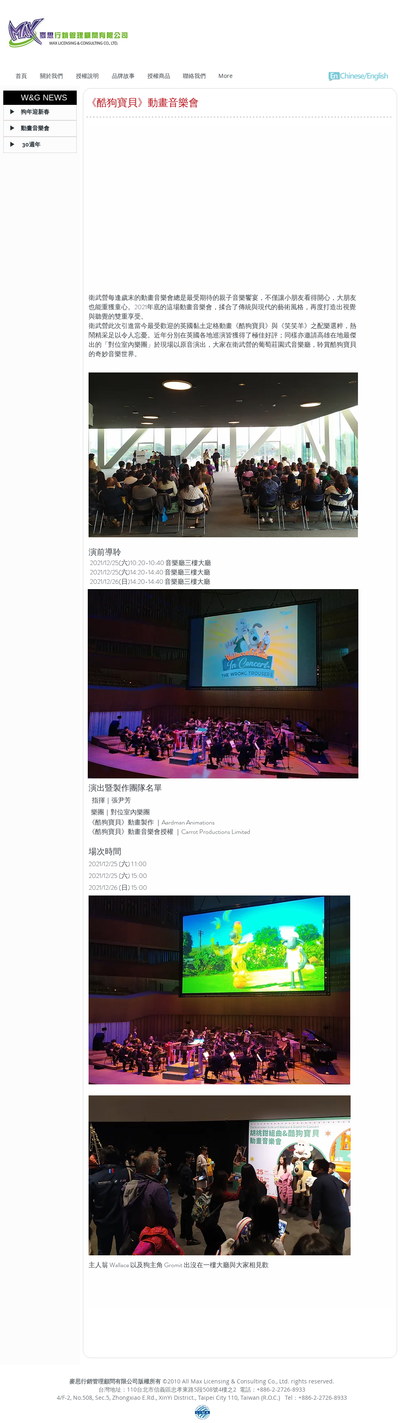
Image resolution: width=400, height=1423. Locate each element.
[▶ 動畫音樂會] (40, 128)
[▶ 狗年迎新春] (40, 112)
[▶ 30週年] (40, 145)
